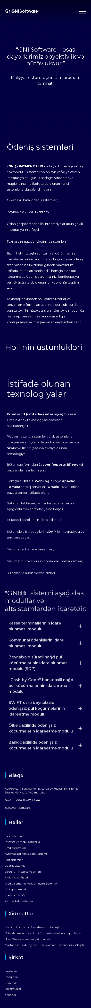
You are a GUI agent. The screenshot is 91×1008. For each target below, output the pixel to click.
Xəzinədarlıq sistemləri (19, 901)
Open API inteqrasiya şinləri (23, 871)
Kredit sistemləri (15, 848)
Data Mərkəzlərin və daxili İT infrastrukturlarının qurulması (43, 933)
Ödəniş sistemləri (16, 865)
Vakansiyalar (13, 989)
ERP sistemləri (14, 836)
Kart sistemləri (14, 860)
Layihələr (11, 971)
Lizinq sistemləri (15, 889)
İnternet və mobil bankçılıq (22, 842)
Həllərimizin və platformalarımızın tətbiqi (32, 927)
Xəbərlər (10, 995)
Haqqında (11, 977)
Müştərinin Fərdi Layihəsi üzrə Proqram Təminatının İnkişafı (44, 945)
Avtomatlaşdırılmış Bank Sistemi (26, 853)
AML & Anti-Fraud (16, 877)
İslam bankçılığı (15, 895)
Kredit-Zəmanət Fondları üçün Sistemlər (31, 883)
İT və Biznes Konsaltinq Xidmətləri (27, 939)
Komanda (11, 983)
